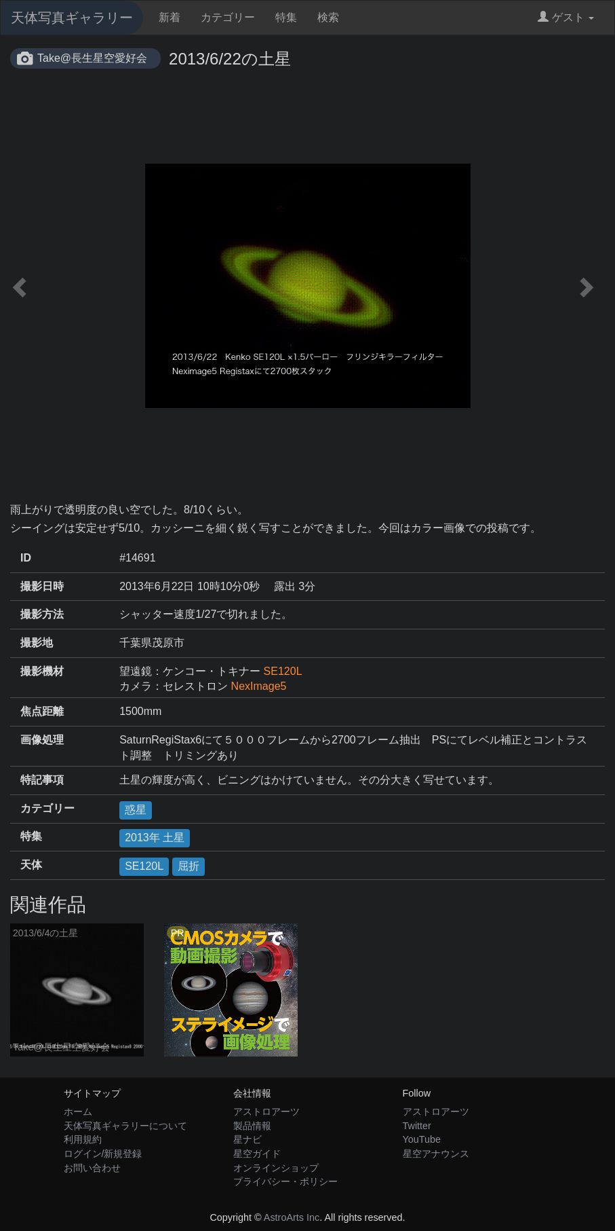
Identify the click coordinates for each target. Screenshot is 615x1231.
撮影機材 (42, 671)
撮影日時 (42, 586)
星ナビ (247, 1139)
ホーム (78, 1111)
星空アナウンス (436, 1153)
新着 (169, 17)
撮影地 (36, 642)
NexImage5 (259, 686)
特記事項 (42, 780)
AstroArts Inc (291, 1217)
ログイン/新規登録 (103, 1153)
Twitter (417, 1125)
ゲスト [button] (566, 17)
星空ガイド (257, 1153)
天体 (31, 864)
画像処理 (42, 740)
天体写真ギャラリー (72, 17)
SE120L (283, 671)
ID (25, 558)
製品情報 (252, 1125)
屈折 (188, 866)
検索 (328, 17)
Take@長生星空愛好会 (92, 58)
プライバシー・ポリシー (285, 1181)
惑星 (135, 809)
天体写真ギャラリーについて (125, 1125)
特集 (286, 17)
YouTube (422, 1139)
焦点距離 (42, 711)
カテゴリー (228, 17)
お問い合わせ (92, 1167)
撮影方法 (42, 614)
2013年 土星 (154, 837)
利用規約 (83, 1139)
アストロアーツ (266, 1111)
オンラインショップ (276, 1167)
